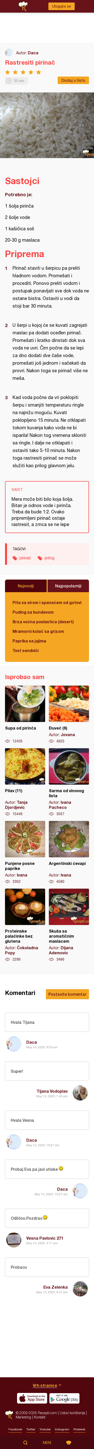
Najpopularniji (68, 585)
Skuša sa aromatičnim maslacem (69, 925)
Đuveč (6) (69, 715)
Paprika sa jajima (29, 640)
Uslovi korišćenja (72, 1413)
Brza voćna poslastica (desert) (43, 621)
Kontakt (39, 1417)
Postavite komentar (67, 994)
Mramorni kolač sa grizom (38, 631)
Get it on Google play (64, 1398)
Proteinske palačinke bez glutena (25, 925)
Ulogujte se (61, 6)
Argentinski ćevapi (69, 852)
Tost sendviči (26, 650)
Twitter (30, 1429)
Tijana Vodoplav (52, 1091)
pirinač (25, 558)
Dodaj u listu (73, 80)
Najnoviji (26, 585)
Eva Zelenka (55, 1287)
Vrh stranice (45, 1385)
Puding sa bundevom (33, 612)
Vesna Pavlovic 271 (44, 1238)
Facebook (15, 1429)
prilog (49, 558)
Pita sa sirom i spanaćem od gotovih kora (47, 602)
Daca (33, 52)
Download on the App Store (32, 1398)
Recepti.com (9, 1415)
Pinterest (79, 1429)
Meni (47, 1443)
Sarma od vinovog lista (69, 782)
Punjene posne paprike (25, 852)
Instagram (62, 1429)
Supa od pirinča (25, 715)
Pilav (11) (25, 782)
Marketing (23, 1417)
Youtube (45, 1429)
